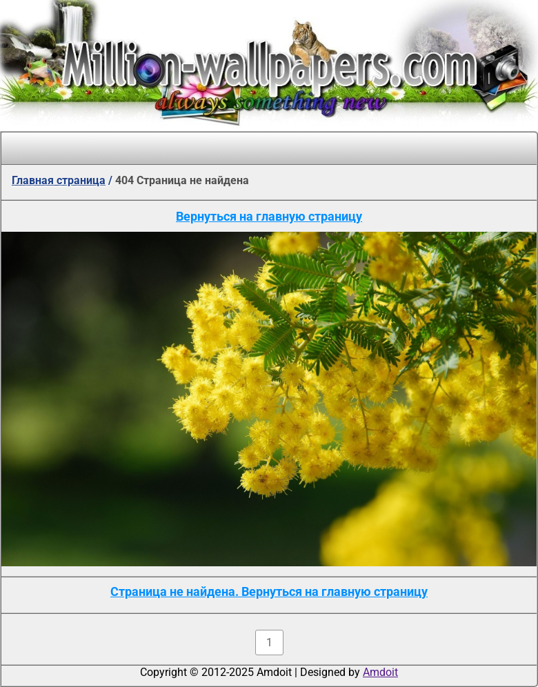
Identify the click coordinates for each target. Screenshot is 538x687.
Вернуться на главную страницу (269, 216)
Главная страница (59, 180)
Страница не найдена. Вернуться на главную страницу (269, 591)
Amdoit (380, 672)
